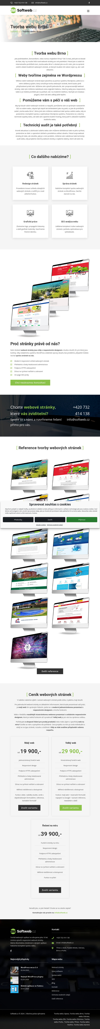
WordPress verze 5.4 (29, 967)
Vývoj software (57, 971)
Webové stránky (58, 967)
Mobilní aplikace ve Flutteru (32, 986)
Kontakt (55, 987)
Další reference (57, 999)
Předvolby (18, 519)
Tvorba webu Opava (61, 1014)
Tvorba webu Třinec (71, 1022)
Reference (55, 991)
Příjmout (81, 519)
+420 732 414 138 (18, 3)
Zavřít (50, 519)
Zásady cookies (41, 525)
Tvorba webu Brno (77, 1014)
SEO (53, 979)
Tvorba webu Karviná (82, 1025)
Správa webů (56, 975)
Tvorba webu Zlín (59, 1019)
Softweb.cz (15, 31)
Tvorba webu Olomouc (75, 1019)
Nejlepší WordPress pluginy (32, 977)
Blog (53, 983)
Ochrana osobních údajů (55, 525)
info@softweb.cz (39, 3)
